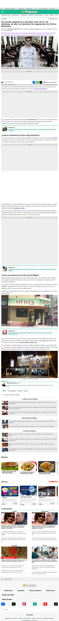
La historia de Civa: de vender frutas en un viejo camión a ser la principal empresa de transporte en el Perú (27, 35)
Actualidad (24, 15)
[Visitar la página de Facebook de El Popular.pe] (3, 604)
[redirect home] (29, 585)
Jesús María (42, 340)
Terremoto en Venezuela (10, 8)
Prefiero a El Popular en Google (12, 394)
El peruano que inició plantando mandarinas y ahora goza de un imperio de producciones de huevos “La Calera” (31, 130)
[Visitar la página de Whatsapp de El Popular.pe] (35, 604)
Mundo (52, 15)
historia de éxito (34, 29)
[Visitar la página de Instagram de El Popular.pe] (24, 604)
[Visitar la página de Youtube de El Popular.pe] (45, 604)
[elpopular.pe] (29, 13)
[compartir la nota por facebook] (33, 82)
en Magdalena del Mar (19, 208)
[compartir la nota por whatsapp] (37, 82)
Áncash (55, 138)
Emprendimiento (12, 390)
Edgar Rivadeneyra (7, 82)
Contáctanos (20, 590)
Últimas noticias (5, 15)
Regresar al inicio (7, 579)
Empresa (20, 390)
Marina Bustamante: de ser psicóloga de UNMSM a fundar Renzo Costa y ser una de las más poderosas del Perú (30, 333)
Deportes (31, 15)
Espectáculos (16, 15)
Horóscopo (52, 8)
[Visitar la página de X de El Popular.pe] (14, 604)
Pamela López (29, 8)
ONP (35, 8)
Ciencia (46, 15)
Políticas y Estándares (35, 590)
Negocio (26, 390)
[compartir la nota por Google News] (50, 82)
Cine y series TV (39, 15)
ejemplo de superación (41, 88)
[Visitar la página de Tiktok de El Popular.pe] (56, 604)
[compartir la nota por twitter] (40, 82)
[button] (2, 12)
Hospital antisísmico (43, 8)
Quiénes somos (8, 590)
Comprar (15, 503)
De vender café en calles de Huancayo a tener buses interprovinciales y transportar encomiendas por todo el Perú (29, 33)
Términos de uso (50, 590)
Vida (56, 15)
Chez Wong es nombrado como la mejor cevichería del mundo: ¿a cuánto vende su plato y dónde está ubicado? (32, 270)
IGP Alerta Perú (21, 8)
